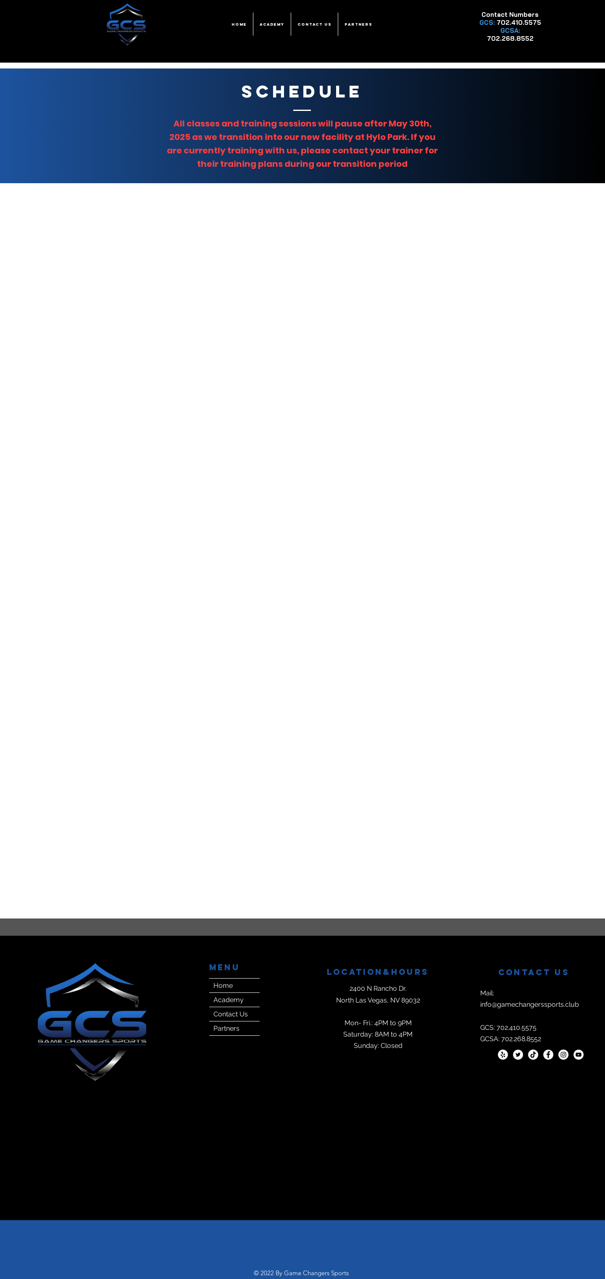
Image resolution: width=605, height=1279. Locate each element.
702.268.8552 (510, 38)
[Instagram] (563, 1055)
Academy (228, 1000)
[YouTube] (578, 1055)
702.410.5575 (519, 22)
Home (223, 986)
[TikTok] (533, 1055)
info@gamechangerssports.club (529, 1004)
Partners (226, 1028)
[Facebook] (548, 1055)
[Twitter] (518, 1055)
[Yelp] (503, 1055)
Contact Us (230, 1014)
